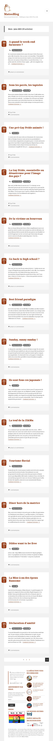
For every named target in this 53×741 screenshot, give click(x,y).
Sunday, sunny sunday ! (23, 339)
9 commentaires (14, 157)
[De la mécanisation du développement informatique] (29, 685)
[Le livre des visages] (29, 692)
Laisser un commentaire (17, 72)
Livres (14, 586)
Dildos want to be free (23, 543)
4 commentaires (14, 530)
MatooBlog (11, 14)
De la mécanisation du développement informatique (38, 685)
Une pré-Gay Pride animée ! (26, 127)
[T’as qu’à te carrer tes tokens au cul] (29, 705)
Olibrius (14, 133)
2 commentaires (14, 367)
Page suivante (47, 660)
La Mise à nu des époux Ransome (23, 579)
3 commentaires (14, 114)
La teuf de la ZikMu (21, 420)
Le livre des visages (38, 690)
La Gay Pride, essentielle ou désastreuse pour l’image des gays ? (26, 173)
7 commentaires (14, 205)
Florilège (26, 90)
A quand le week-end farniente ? (22, 43)
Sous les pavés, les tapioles (26, 85)
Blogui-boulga (16, 50)
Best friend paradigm (22, 299)
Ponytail (35, 676)
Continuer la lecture (18, 64)
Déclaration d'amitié (22, 623)
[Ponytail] (29, 678)
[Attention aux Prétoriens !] (29, 698)
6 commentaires (14, 246)
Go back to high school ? (24, 259)
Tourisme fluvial (19, 460)
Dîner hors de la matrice (24, 503)
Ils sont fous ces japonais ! (25, 380)
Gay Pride (12, 112)
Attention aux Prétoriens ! (37, 697)
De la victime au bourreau (25, 218)
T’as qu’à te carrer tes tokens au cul (38, 704)
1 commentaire (14, 490)
